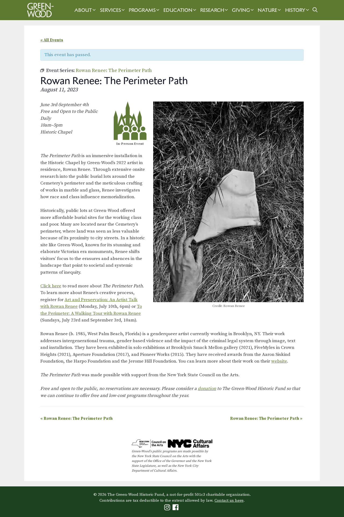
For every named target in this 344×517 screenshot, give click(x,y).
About (85, 10)
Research (214, 10)
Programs (145, 10)
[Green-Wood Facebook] (176, 508)
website (279, 361)
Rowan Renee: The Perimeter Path (76, 418)
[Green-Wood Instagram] (167, 508)
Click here (50, 286)
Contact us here (228, 500)
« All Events (51, 40)
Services (113, 10)
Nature (270, 10)
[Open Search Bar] (315, 10)
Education (180, 10)
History (297, 10)
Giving (243, 10)
